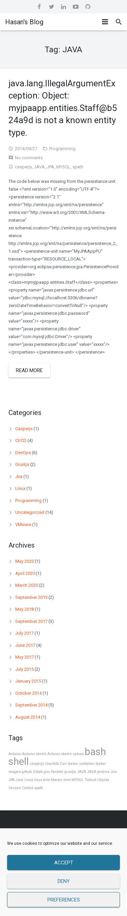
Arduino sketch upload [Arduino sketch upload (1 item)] (65, 754)
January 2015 (28, 681)
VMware (23, 524)
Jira (18, 476)
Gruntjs (22, 464)
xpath (77, 166)
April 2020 (25, 573)
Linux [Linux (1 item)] (28, 780)
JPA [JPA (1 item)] (11, 780)
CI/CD (20, 440)
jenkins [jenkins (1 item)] (103, 772)
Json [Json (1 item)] (19, 780)
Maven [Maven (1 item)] (56, 780)
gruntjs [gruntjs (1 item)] (70, 772)
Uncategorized (29, 512)
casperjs (23, 166)
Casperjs (24, 428)
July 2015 (24, 669)
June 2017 (25, 645)
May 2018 (24, 609)
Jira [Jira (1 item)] (113, 772)
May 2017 (24, 657)
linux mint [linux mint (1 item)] (42, 780)
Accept (63, 863)
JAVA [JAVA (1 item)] (81, 772)
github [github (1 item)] (27, 772)
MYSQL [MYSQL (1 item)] (77, 780)
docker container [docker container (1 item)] (81, 763)
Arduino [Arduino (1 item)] (14, 754)
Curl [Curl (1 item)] (63, 763)
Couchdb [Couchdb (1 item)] (52, 763)
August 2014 (27, 717)
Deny (64, 881)
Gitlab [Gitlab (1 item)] (38, 772)
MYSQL (63, 166)
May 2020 (24, 561)
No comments (29, 157)
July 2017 (24, 633)
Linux (20, 488)
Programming (62, 148)
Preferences (63, 900)
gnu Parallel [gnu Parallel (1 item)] (53, 772)
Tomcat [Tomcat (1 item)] (90, 780)
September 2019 (31, 597)
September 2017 (31, 621)
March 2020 (26, 585)
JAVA (39, 166)
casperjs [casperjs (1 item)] (37, 763)
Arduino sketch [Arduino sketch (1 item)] (34, 754)
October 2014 (28, 693)
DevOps (23, 452)
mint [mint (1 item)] (66, 780)
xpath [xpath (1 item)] (38, 788)
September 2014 (31, 704)
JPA (50, 166)
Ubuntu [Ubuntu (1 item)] (103, 780)
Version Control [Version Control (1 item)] (20, 788)
